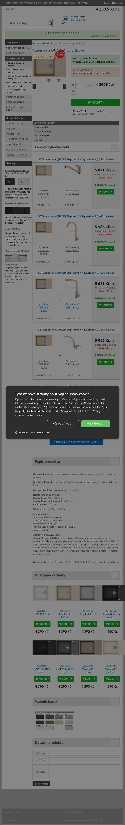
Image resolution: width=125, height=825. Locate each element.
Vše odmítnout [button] (63, 423)
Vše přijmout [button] (95, 423)
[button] (32, 432)
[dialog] (62, 412)
